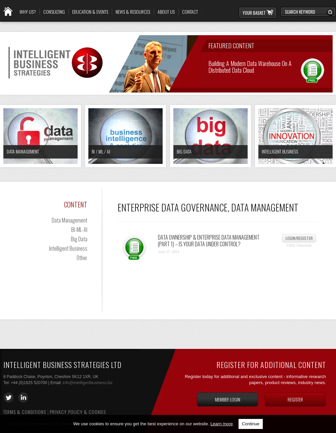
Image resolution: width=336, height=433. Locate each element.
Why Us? (27, 11)
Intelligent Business (280, 151)
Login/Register (299, 238)
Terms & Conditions (24, 411)
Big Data (184, 151)
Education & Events (90, 11)
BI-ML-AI (79, 230)
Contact (190, 11)
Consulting (54, 11)
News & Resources (133, 11)
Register (295, 399)
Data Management (23, 151)
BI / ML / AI (101, 151)
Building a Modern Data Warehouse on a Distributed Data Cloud (250, 66)
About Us (166, 11)
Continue (250, 423)
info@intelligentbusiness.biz (88, 382)
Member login (227, 399)
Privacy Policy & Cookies (78, 411)
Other (82, 258)
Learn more (221, 423)
